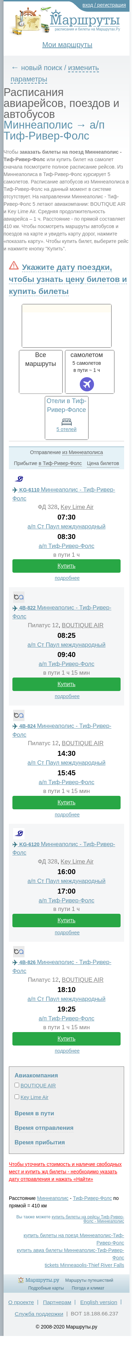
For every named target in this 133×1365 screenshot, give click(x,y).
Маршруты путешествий (89, 1280)
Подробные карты (46, 1288)
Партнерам (57, 1302)
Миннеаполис (53, 1198)
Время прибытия (40, 1142)
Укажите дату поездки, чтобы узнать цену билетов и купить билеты (68, 279)
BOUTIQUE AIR (82, 625)
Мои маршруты (67, 45)
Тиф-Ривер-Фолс (92, 1198)
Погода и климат (88, 1288)
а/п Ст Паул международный (67, 526)
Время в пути (34, 1113)
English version (98, 1302)
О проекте (21, 1302)
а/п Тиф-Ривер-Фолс (66, 546)
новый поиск (41, 68)
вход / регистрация (104, 5)
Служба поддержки (39, 1314)
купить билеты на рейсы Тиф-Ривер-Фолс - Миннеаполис (88, 1219)
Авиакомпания (36, 1075)
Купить (66, 566)
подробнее (67, 578)
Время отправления (44, 1128)
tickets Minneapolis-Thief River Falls (84, 1265)
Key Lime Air (77, 507)
